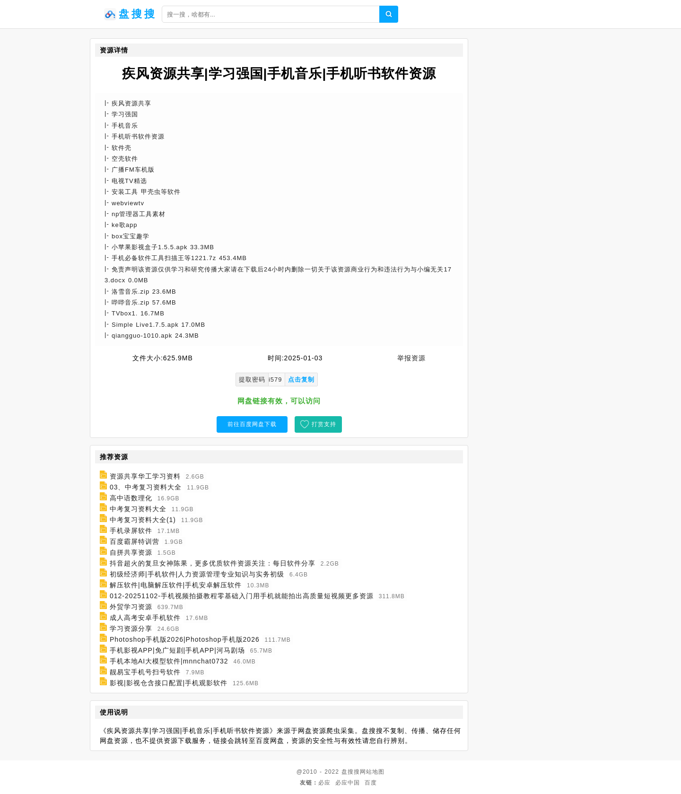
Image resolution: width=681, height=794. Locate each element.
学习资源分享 (131, 628)
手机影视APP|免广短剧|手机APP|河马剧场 (177, 650)
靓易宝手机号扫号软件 (145, 672)
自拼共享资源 (131, 552)
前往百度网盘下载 (252, 424)
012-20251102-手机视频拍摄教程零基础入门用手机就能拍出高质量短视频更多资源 (242, 596)
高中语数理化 (131, 498)
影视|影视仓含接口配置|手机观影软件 (168, 683)
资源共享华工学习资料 (145, 476)
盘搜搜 (350, 771)
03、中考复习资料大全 (146, 487)
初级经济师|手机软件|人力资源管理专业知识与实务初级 (197, 574)
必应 (324, 782)
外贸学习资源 (131, 607)
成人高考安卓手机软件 (145, 617)
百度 (371, 782)
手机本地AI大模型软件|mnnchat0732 (169, 661)
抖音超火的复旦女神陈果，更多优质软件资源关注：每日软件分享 (212, 563)
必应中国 (347, 782)
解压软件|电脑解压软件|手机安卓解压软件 (176, 585)
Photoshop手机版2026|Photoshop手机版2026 (185, 639)
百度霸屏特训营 (134, 541)
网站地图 (372, 771)
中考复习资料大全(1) (143, 520)
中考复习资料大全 (138, 509)
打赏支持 (324, 424)
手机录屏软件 (131, 530)
